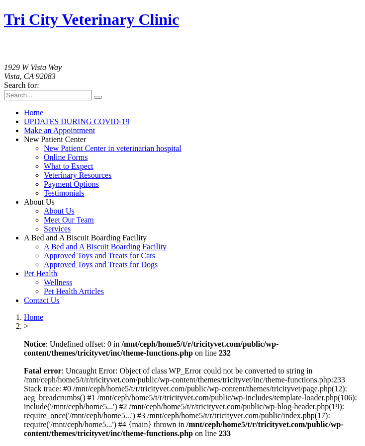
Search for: (21, 85)
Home (33, 317)
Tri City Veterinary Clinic (91, 19)
